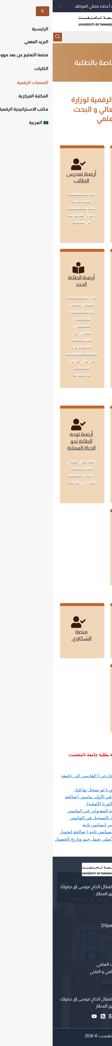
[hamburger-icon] (105, 37)
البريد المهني (95, 932)
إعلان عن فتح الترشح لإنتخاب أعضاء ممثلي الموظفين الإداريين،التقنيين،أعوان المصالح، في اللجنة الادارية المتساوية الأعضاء (63, 6)
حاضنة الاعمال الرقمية (86, 978)
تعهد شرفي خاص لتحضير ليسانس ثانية (67, 824)
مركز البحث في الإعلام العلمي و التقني (72, 971)
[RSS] (51, 1016)
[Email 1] (60, 1016)
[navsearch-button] (6, 37)
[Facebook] (69, 1016)
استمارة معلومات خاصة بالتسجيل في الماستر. (60, 817)
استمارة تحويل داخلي (83, 768)
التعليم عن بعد (93, 918)
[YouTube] (43, 1016)
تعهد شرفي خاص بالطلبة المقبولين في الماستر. (59, 810)
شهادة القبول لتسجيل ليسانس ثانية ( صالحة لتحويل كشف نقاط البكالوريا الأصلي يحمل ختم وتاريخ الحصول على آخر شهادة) (53, 838)
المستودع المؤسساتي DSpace (78, 925)
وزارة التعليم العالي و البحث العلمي (75, 964)
